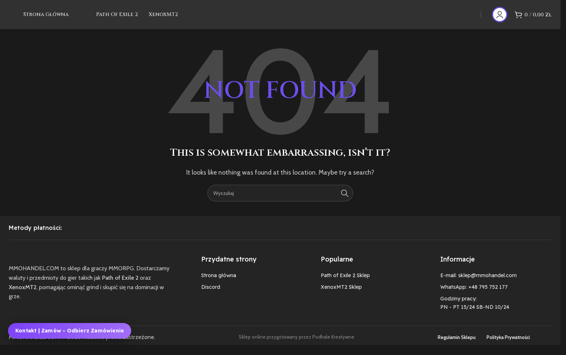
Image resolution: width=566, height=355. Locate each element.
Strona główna (218, 284)
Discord (210, 296)
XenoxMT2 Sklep (341, 296)
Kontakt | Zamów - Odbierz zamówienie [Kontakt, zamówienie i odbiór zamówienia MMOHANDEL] (69, 330)
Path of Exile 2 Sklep (345, 284)
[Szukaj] (280, 202)
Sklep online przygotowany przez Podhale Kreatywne (296, 346)
